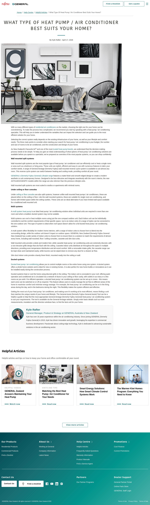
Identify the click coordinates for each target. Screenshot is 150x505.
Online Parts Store (121, 486)
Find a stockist (31, 484)
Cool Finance (119, 447)
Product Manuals (83, 459)
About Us (44, 441)
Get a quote (134, 4)
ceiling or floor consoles (25, 194)
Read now (51, 404)
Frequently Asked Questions (88, 451)
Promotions (120, 441)
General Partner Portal (123, 482)
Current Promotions (121, 451)
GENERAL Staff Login (122, 491)
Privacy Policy (134, 501)
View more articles (75, 425)
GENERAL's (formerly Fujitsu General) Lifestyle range (32, 176)
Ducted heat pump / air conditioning (25, 264)
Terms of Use (123, 501)
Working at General (46, 447)
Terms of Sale (143, 501)
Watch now (14, 404)
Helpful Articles (41, 12)
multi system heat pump (22, 211)
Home (19, 12)
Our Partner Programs (85, 482)
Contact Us (9, 483)
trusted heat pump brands (63, 149)
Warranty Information (85, 455)
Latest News (44, 455)
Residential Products (10, 447)
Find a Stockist (113, 4)
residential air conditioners (46, 127)
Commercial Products (10, 451)
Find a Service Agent (85, 464)
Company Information (47, 451)
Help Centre (28, 12)
